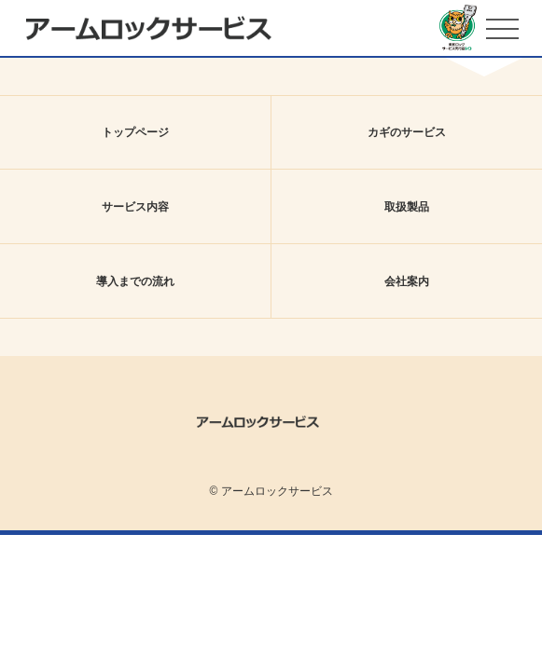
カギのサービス (407, 132)
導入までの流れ (135, 281)
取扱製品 (406, 206)
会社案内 (406, 281)
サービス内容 (135, 206)
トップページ (135, 132)
